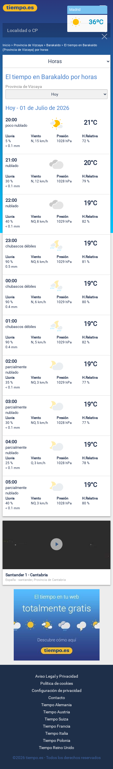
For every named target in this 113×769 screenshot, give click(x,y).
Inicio (6, 45)
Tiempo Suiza (56, 719)
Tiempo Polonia (56, 740)
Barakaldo (53, 45)
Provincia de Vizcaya (29, 45)
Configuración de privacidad (57, 690)
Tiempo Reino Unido (56, 747)
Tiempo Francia (56, 726)
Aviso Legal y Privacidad (56, 676)
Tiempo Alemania (56, 704)
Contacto (56, 697)
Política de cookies (56, 683)
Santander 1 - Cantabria (26, 575)
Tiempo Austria (56, 712)
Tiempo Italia (56, 733)
